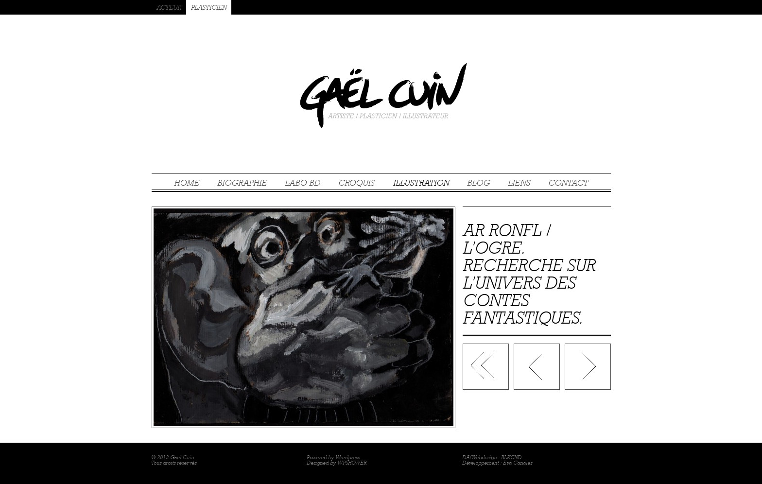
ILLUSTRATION (421, 182)
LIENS (519, 182)
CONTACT (568, 182)
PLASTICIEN (208, 7)
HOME (186, 182)
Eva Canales (517, 463)
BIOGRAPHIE (242, 182)
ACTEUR (168, 7)
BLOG (478, 182)
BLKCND (511, 457)
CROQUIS (356, 182)
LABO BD (302, 182)
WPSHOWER (351, 463)
